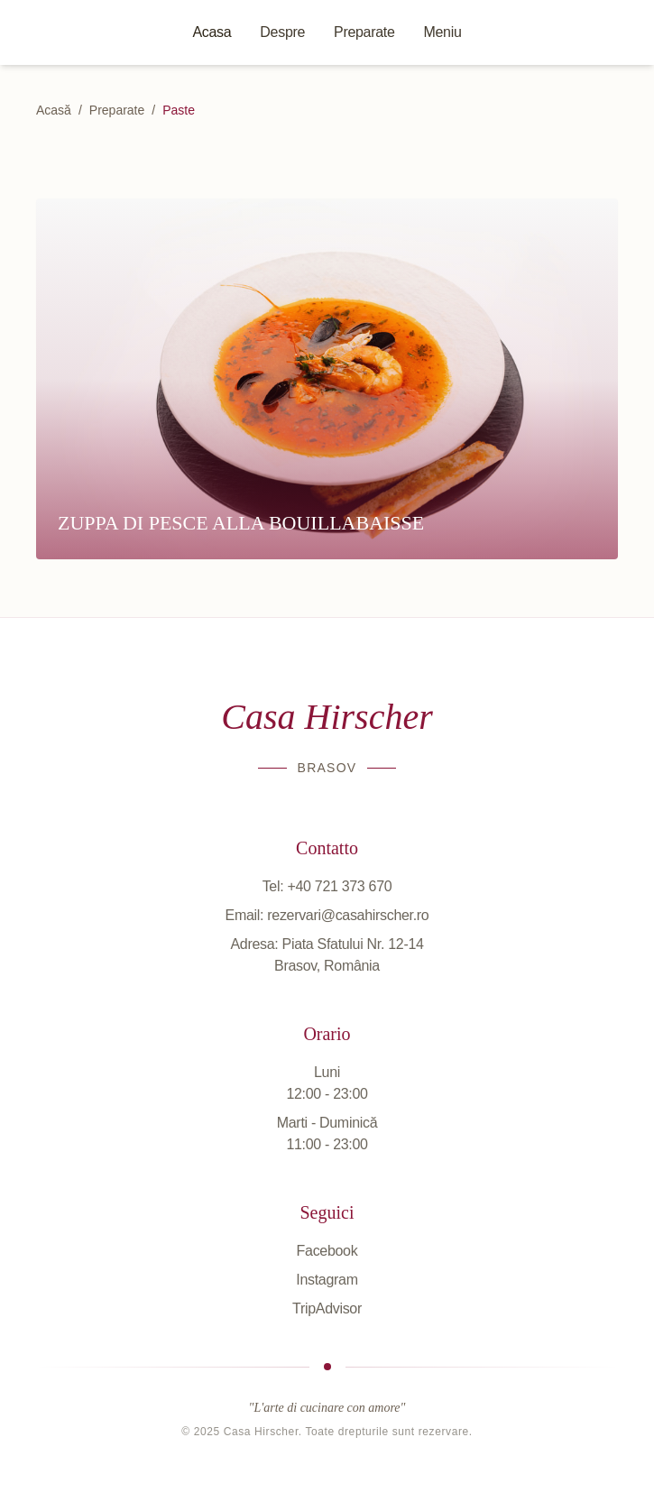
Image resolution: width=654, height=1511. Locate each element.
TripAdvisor (327, 1308)
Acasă (53, 110)
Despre (282, 32)
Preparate (364, 32)
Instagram (326, 1279)
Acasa (211, 32)
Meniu (443, 32)
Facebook (327, 1250)
